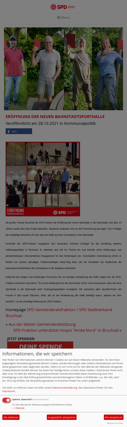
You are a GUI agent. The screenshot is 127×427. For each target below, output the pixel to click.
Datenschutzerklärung (64, 387)
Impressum (8, 391)
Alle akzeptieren (114, 417)
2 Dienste (18, 408)
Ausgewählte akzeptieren (62, 417)
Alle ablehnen (11, 417)
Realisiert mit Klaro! (115, 423)
